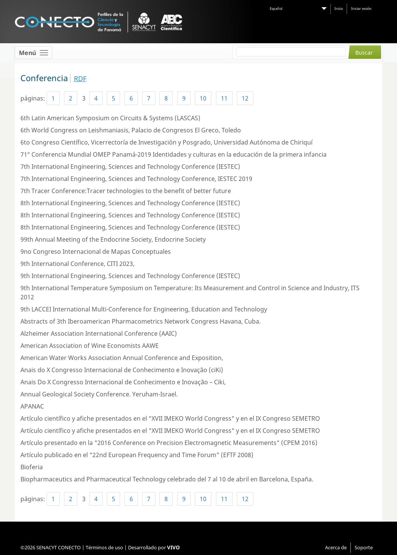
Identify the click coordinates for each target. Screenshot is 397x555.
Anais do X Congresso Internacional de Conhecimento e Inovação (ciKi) (121, 370)
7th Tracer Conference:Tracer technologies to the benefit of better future (125, 191)
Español (276, 8)
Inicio (338, 8)
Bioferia (31, 467)
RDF (80, 78)
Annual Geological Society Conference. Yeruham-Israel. (99, 394)
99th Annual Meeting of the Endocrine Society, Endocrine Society (113, 239)
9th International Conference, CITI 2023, (77, 263)
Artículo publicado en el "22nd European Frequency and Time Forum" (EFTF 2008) (136, 455)
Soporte (364, 547)
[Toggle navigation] (33, 52)
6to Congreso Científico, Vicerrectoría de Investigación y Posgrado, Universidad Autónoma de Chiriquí (166, 142)
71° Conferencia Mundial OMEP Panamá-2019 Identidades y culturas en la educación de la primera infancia (173, 154)
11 (224, 98)
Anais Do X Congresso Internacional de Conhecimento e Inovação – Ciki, (123, 382)
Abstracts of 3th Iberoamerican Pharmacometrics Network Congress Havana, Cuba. (140, 321)
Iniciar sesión (361, 8)
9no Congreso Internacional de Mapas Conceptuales (95, 251)
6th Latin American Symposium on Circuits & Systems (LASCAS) (110, 118)
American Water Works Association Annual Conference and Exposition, (121, 358)
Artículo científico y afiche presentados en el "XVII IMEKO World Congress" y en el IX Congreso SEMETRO (170, 418)
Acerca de (336, 547)
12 (245, 98)
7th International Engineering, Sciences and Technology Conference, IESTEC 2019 (136, 179)
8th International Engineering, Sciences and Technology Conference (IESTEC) (130, 203)
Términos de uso (104, 547)
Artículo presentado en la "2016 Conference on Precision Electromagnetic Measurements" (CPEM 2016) (168, 443)
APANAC (32, 406)
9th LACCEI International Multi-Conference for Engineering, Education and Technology (143, 309)
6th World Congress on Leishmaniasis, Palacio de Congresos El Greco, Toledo (130, 130)
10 (203, 98)
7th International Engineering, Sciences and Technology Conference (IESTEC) (130, 166)
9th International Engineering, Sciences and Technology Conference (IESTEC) (130, 276)
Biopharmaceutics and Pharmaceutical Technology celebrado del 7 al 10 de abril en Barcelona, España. (166, 479)
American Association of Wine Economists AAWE (89, 345)
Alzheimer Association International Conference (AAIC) (98, 333)
